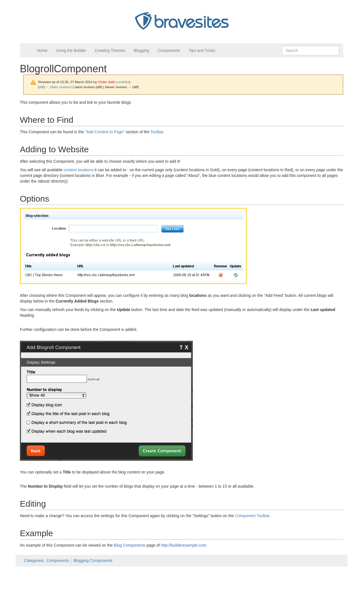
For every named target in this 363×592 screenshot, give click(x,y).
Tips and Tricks (202, 50)
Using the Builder (71, 50)
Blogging (141, 50)
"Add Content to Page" (105, 132)
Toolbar (156, 132)
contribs (123, 82)
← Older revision (58, 87)
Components (169, 50)
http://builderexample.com (183, 545)
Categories (33, 560)
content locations (78, 170)
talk (112, 82)
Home (42, 50)
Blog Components (129, 545)
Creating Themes (110, 50)
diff (41, 87)
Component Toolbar (252, 515)
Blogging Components (92, 560)
